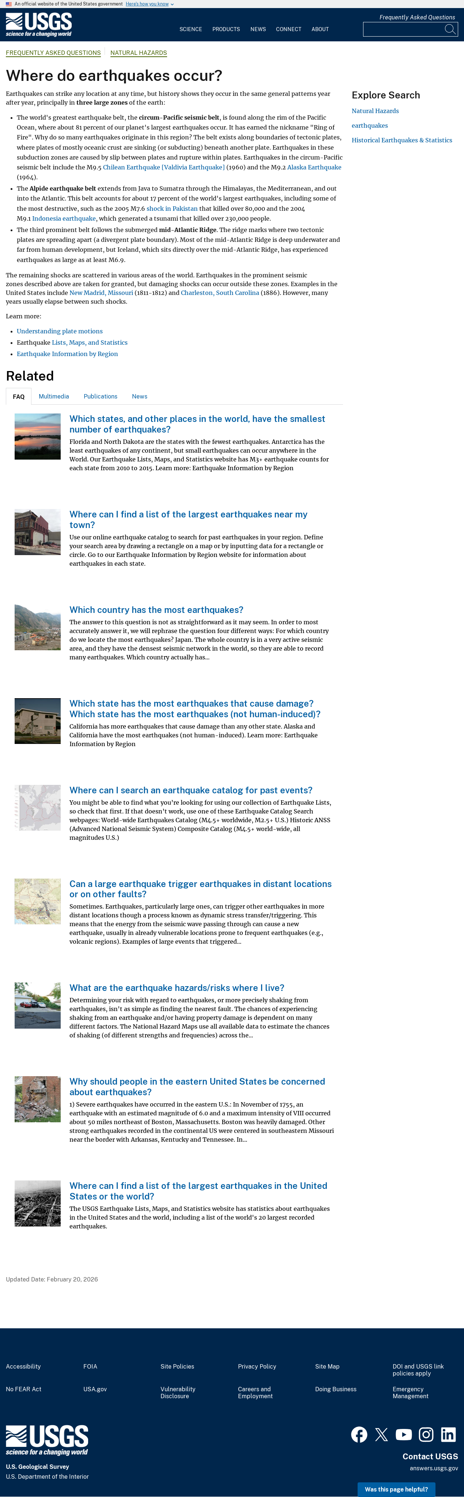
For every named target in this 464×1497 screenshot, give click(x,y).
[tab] (18, 396)
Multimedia (54, 396)
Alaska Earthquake (314, 167)
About (320, 29)
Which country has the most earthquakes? (156, 610)
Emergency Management (411, 1393)
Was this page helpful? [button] (396, 1489)
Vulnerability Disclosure (178, 1393)
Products (226, 29)
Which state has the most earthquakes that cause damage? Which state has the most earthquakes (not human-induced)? (195, 708)
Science (191, 29)
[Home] (39, 35)
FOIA (90, 1366)
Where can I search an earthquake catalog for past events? (191, 790)
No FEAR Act (23, 1389)
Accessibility (23, 1366)
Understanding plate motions (60, 331)
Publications (100, 396)
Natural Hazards (138, 52)
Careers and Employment (255, 1393)
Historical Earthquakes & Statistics (402, 140)
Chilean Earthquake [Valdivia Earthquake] (164, 167)
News (258, 29)
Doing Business (336, 1389)
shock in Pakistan (172, 208)
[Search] (451, 29)
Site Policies (177, 1366)
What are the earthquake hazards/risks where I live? (176, 988)
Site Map (327, 1366)
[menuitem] (190, 24)
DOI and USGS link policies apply (418, 1370)
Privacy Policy (257, 1366)
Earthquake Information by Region (67, 354)
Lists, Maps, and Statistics (90, 342)
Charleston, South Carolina (220, 292)
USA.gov (95, 1389)
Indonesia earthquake (64, 218)
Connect (288, 29)
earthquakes (370, 125)
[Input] (410, 29)
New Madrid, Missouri (101, 292)
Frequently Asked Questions (417, 17)
